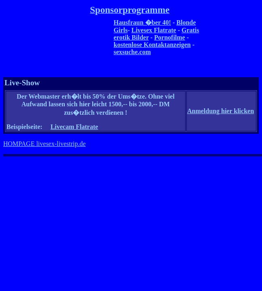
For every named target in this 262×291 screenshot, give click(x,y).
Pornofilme (169, 37)
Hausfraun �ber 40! (142, 22)
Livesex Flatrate (153, 30)
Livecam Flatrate (74, 126)
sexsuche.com (132, 51)
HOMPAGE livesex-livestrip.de (44, 143)
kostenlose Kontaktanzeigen (152, 44)
